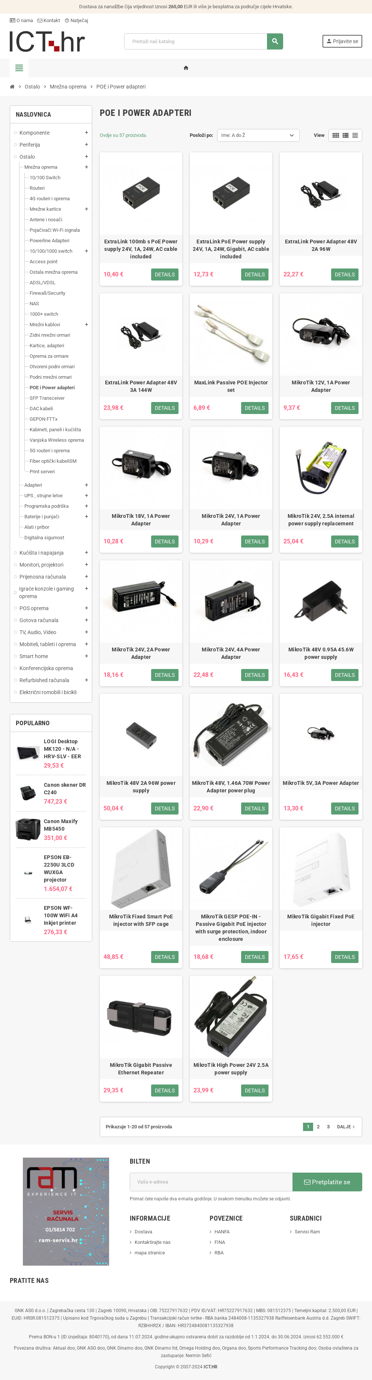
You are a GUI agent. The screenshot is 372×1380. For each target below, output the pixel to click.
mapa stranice (150, 1253)
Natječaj (76, 20)
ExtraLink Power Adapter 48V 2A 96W (321, 245)
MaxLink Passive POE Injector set (231, 386)
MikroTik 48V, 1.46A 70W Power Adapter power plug (231, 787)
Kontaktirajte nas (153, 1242)
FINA (219, 1242)
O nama (21, 20)
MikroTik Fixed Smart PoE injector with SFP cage (141, 920)
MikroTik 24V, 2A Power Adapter (141, 653)
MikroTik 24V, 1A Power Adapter (231, 519)
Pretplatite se (327, 1182)
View (319, 135)
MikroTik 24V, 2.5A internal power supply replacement (321, 519)
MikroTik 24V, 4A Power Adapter (231, 653)
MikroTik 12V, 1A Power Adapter (321, 386)
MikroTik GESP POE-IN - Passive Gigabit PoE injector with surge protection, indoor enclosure (231, 928)
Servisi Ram (307, 1231)
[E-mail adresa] (211, 1182)
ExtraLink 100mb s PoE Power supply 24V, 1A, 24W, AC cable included (141, 249)
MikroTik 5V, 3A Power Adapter (321, 783)
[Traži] (203, 41)
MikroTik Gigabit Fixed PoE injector (320, 920)
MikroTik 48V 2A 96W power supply (141, 787)
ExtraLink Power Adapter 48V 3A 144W (141, 386)
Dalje (346, 1127)
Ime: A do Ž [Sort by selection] (233, 135)
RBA (219, 1253)
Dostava (143, 1231)
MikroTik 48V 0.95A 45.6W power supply (321, 653)
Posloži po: (201, 135)
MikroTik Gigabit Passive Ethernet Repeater (141, 1069)
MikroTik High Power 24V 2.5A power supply (231, 1069)
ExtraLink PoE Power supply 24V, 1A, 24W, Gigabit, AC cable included (231, 249)
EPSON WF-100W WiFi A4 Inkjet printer (61, 915)
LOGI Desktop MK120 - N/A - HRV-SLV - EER (62, 748)
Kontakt (49, 20)
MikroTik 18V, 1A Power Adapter (141, 519)
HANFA (222, 1231)
